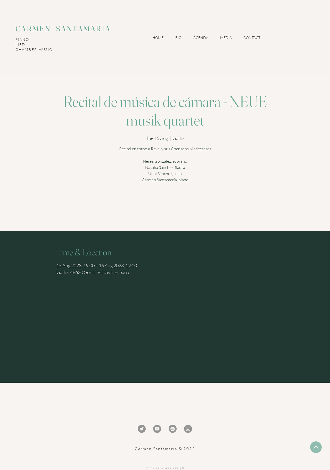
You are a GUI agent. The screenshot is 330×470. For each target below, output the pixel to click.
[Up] (316, 447)
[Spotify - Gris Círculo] (173, 429)
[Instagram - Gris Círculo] (188, 429)
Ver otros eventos (165, 208)
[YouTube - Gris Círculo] (157, 429)
